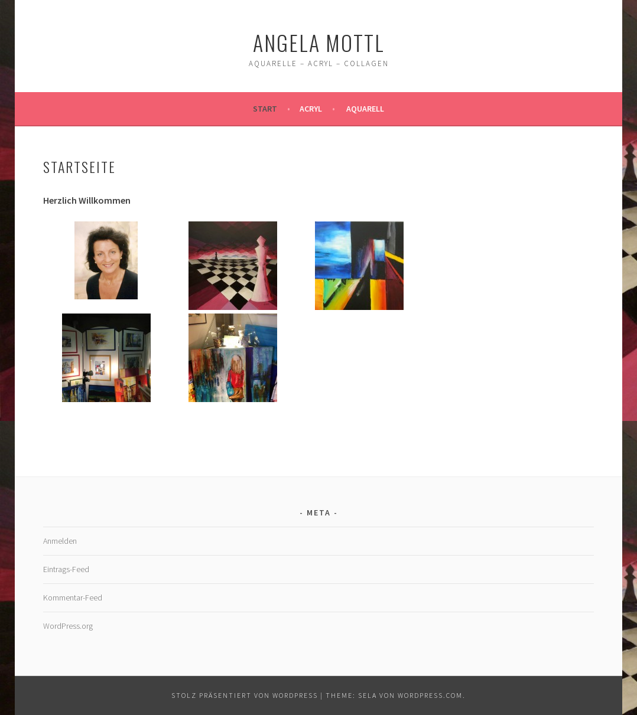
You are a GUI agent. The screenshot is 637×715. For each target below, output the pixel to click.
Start (265, 108)
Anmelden (60, 541)
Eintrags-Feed (66, 569)
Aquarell (365, 108)
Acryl (311, 108)
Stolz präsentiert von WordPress (244, 695)
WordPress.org (68, 626)
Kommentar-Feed (72, 597)
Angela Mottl (319, 42)
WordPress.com (430, 695)
